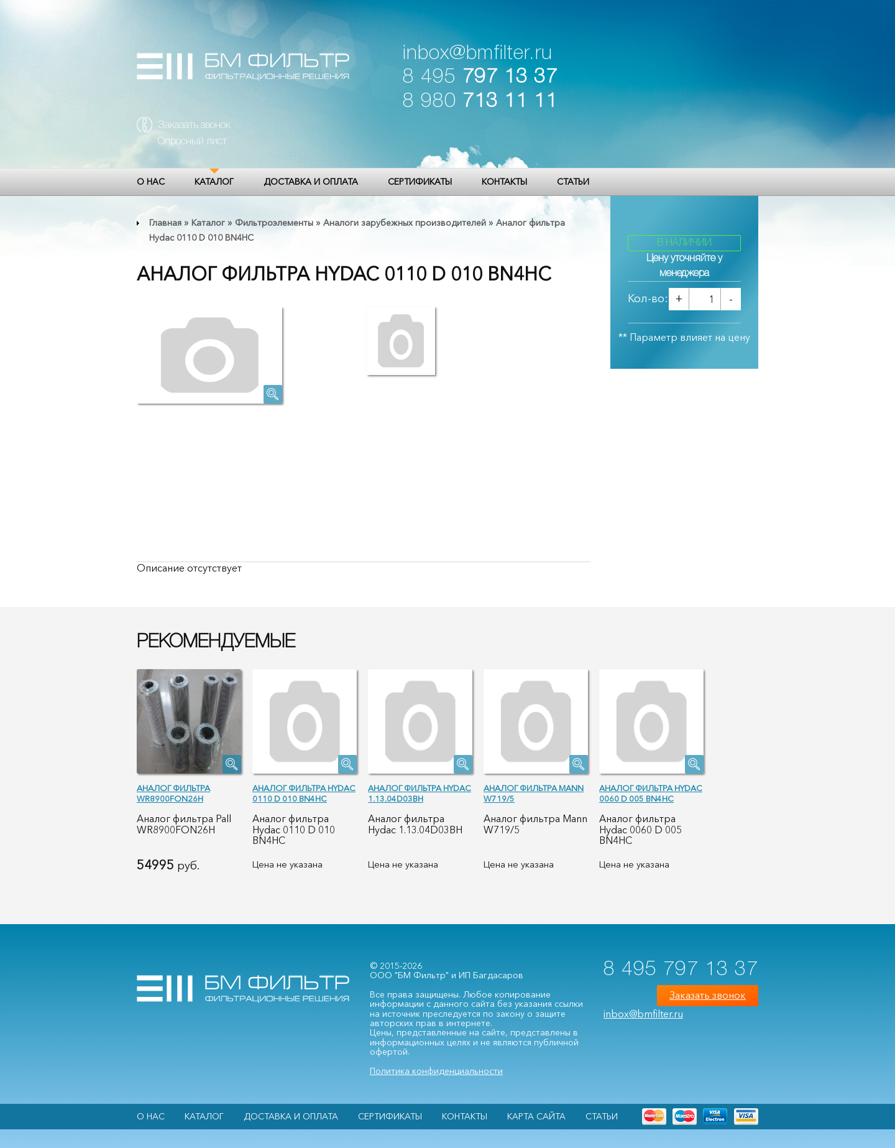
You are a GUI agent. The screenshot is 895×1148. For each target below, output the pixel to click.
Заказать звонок (194, 125)
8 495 (480, 77)
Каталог (214, 181)
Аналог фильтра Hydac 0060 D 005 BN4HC (650, 793)
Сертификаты (420, 181)
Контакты (504, 181)
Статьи (573, 181)
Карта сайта (536, 1116)
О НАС (151, 181)
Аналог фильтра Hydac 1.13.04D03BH (419, 793)
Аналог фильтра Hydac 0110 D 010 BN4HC (304, 793)
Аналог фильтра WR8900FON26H (173, 793)
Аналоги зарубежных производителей (404, 222)
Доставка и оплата (311, 181)
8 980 (480, 102)
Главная (165, 222)
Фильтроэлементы (274, 222)
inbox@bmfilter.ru (478, 54)
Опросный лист (192, 141)
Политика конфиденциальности (436, 1070)
